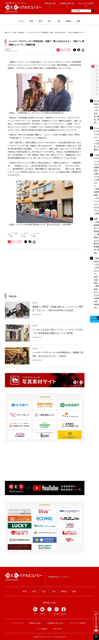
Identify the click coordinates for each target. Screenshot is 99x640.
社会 (49, 21)
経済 (31, 21)
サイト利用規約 (42, 629)
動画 (78, 21)
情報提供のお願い (35, 623)
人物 (58, 21)
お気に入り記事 (63, 50)
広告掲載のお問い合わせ (55, 623)
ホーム (21, 21)
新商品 (68, 21)
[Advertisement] (27, 273)
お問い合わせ (57, 629)
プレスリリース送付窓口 (77, 623)
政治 (40, 21)
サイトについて (18, 623)
